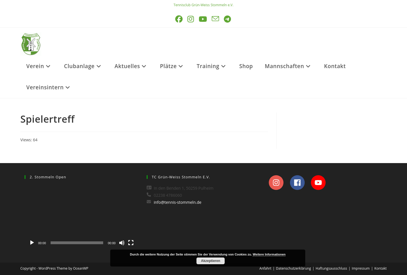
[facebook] (300, 182)
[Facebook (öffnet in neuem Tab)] (179, 19)
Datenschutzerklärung (293, 268)
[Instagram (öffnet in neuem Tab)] (191, 19)
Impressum (361, 268)
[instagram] (279, 182)
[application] (81, 216)
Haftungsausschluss (331, 268)
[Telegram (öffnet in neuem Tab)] (228, 19)
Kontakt (380, 268)
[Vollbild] (131, 243)
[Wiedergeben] (32, 243)
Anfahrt (265, 268)
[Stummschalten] (122, 243)
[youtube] (320, 182)
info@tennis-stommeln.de (178, 202)
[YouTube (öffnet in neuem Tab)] (203, 19)
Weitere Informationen (269, 254)
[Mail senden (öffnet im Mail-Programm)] (216, 19)
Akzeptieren (210, 261)
